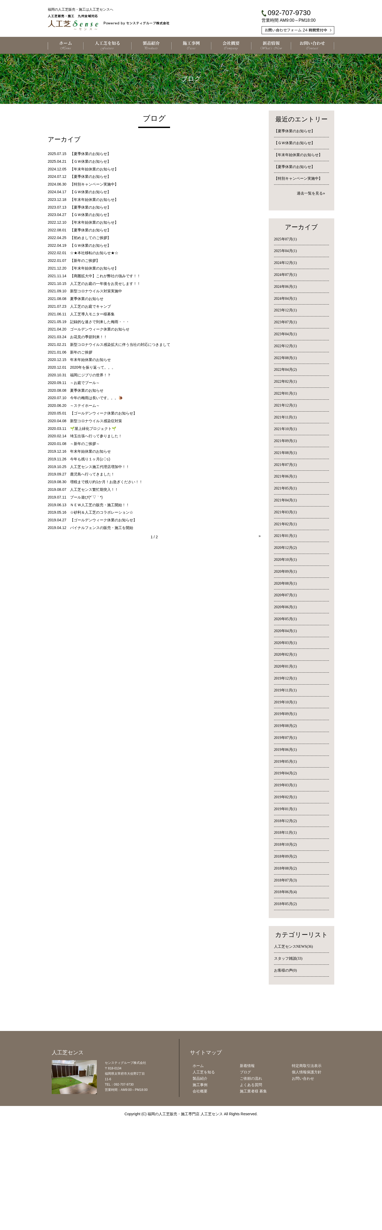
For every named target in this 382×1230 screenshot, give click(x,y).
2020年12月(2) (285, 548)
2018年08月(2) (285, 868)
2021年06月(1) (285, 476)
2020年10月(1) (285, 560)
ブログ (245, 1185)
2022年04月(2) (285, 370)
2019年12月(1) (285, 678)
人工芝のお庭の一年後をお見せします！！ (105, 283)
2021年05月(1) (285, 488)
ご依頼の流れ (251, 1192)
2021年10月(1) (285, 429)
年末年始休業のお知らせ (90, 360)
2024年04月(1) (285, 299)
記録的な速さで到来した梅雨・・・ (99, 322)
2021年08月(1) (285, 453)
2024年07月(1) (285, 275)
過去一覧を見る (310, 193)
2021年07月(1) (285, 465)
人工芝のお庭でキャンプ (90, 306)
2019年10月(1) (285, 702)
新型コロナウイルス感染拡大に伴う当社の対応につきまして (120, 344)
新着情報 (247, 1179)
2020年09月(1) (285, 572)
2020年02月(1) (285, 654)
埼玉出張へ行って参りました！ (96, 436)
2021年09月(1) (285, 441)
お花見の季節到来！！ (88, 337)
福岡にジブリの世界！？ (90, 375)
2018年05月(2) (285, 904)
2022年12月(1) (285, 346)
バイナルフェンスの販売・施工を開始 (101, 528)
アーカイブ (301, 227)
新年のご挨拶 (81, 352)
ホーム (198, 1179)
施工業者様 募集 (253, 1204)
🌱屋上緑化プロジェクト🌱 (93, 428)
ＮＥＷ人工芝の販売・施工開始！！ (99, 505)
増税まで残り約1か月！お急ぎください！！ (106, 482)
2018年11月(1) (285, 833)
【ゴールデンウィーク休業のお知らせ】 (103, 413)
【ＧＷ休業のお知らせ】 (90, 161)
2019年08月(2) (285, 726)
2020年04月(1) (285, 631)
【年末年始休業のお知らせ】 (94, 169)
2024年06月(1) (285, 287)
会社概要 (200, 1204)
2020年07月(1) (285, 595)
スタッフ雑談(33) (288, 958)
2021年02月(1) (285, 524)
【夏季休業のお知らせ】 (90, 154)
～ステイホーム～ (85, 405)
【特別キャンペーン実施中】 (94, 184)
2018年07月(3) (285, 880)
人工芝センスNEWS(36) (293, 947)
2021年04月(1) (285, 500)
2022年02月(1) (285, 381)
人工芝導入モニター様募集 (92, 314)
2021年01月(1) (285, 536)
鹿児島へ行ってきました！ (92, 474)
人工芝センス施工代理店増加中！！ (99, 467)
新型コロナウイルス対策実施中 (96, 291)
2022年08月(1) (285, 358)
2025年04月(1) (285, 251)
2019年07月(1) (285, 738)
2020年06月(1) (285, 607)
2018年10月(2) (285, 845)
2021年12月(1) (285, 405)
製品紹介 (200, 1192)
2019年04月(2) (285, 773)
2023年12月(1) (285, 310)
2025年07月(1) (285, 239)
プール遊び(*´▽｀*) (86, 497)
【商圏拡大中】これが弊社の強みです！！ (105, 276)
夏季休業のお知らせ (86, 299)
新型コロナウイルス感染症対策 (96, 421)
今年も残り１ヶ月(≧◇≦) (90, 459)
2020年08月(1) (285, 583)
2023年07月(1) (285, 322)
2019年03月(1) (285, 785)
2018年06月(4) (285, 892)
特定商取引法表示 (307, 1179)
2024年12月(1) (285, 263)
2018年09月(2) (285, 856)
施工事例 (200, 1198)
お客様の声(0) (285, 970)
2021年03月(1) (285, 512)
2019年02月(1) (285, 797)
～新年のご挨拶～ (85, 444)
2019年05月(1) (285, 762)
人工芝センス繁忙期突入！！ (94, 489)
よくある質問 (251, 1198)
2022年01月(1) (285, 393)
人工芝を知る (204, 1185)
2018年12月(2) (285, 821)
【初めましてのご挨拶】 (90, 238)
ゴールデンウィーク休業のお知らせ (99, 329)
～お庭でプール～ (85, 383)
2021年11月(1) (285, 417)
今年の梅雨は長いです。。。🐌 (96, 398)
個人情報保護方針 (307, 1185)
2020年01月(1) (285, 666)
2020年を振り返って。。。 (92, 367)
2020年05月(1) (285, 619)
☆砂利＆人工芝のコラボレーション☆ (101, 512)
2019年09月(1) (285, 714)
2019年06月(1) (285, 750)
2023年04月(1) (285, 334)
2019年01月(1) (285, 809)
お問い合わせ (303, 1192)
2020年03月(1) (285, 643)
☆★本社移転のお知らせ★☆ (94, 253)
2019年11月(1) (285, 690)
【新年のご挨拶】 (85, 260)
